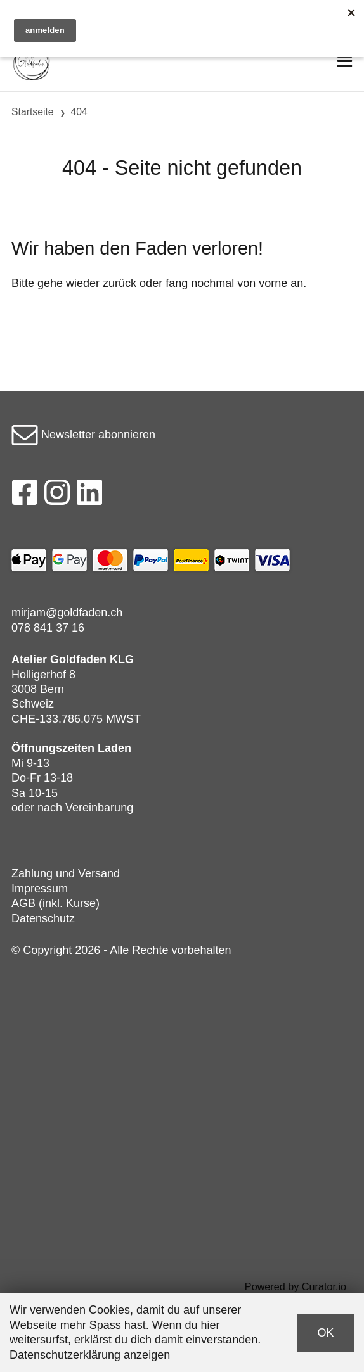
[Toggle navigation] (345, 61)
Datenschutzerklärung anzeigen (90, 1355)
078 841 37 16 (47, 627)
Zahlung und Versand (65, 873)
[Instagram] (57, 496)
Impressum (39, 888)
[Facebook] (24, 496)
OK (325, 1332)
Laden (114, 748)
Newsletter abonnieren (83, 434)
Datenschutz (43, 918)
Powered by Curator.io (295, 1286)
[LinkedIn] (90, 496)
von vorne (262, 283)
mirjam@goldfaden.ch (66, 612)
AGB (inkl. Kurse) (55, 903)
